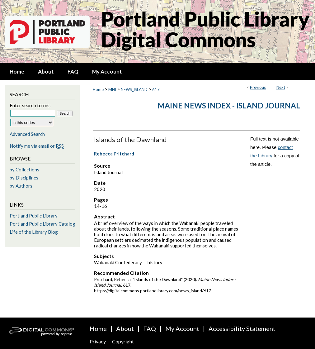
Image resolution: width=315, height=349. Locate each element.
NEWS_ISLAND (134, 89)
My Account (182, 328)
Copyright (123, 341)
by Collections (24, 169)
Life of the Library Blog (34, 232)
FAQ (149, 328)
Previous (258, 87)
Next (280, 87)
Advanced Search (27, 134)
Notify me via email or (37, 146)
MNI (112, 89)
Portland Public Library (34, 215)
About (125, 328)
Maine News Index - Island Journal (229, 105)
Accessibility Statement (242, 328)
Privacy (98, 341)
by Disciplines (24, 177)
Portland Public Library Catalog (42, 224)
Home (98, 89)
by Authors (21, 186)
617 (156, 89)
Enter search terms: (30, 105)
